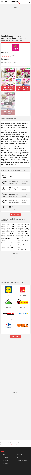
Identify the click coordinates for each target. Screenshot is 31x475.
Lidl (4, 454)
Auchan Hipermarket (22, 460)
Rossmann (5, 460)
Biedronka (5, 457)
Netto (18, 457)
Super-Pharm (6, 469)
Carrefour (5, 463)
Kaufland (19, 454)
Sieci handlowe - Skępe (15, 442)
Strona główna (3, 442)
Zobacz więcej (15, 214)
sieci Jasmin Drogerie (14, 170)
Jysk (4, 466)
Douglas (5, 471)
